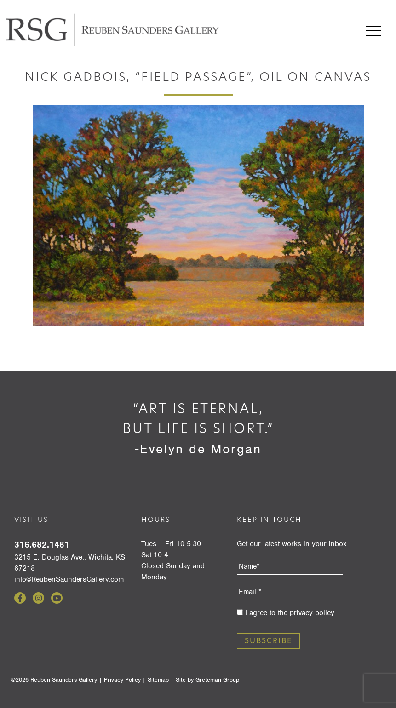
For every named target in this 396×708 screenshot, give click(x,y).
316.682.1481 (41, 544)
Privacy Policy (122, 680)
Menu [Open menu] (373, 30)
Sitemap (158, 680)
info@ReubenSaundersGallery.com (69, 579)
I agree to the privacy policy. (290, 612)
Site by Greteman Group (207, 680)
